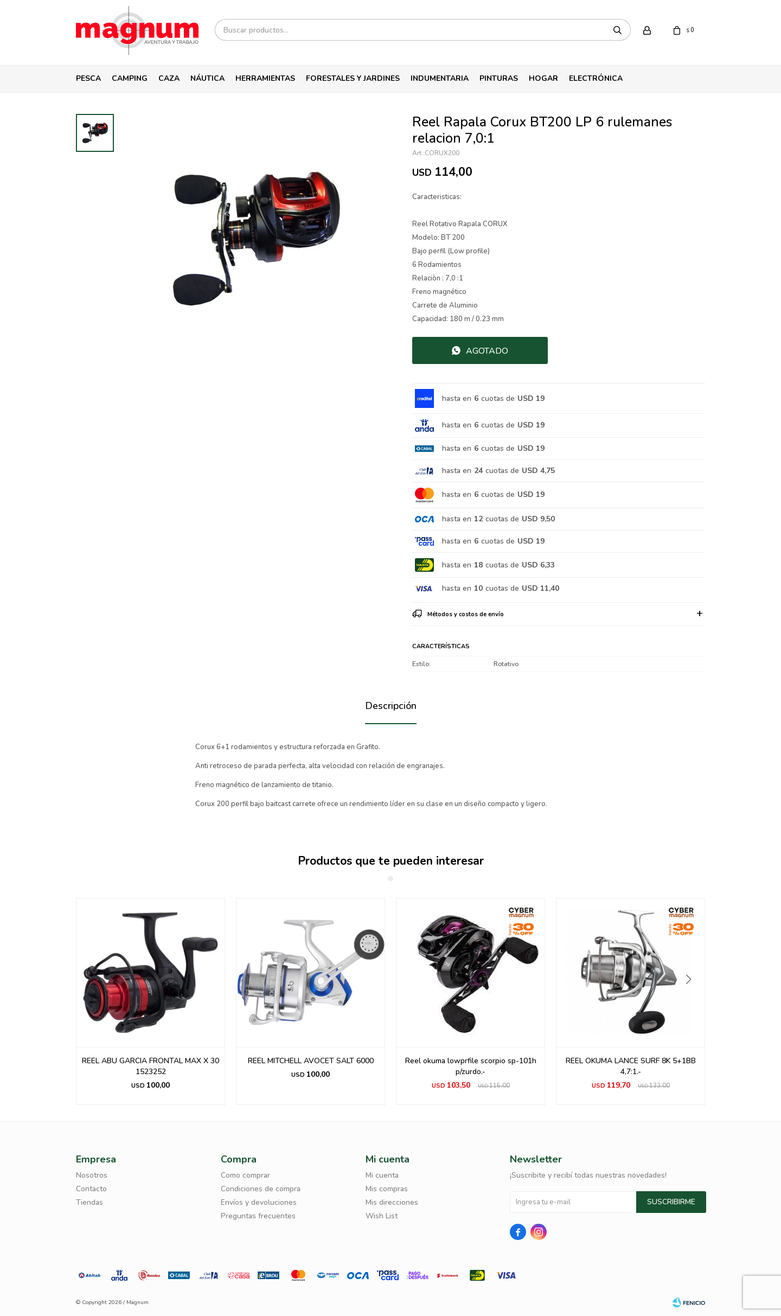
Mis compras (387, 1189)
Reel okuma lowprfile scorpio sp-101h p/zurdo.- (470, 1066)
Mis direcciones (392, 1202)
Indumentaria (440, 78)
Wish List (382, 1216)
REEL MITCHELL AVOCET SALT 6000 (311, 1061)
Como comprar (245, 1175)
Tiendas (89, 1202)
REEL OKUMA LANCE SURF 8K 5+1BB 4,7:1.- (631, 1066)
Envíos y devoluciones (259, 1202)
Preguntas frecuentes (258, 1216)
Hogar (543, 78)
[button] (692, 1001)
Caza (169, 78)
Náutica (207, 78)
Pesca (88, 78)
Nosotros (91, 1175)
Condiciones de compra (260, 1189)
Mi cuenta (382, 1175)
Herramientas (265, 78)
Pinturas (498, 78)
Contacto (91, 1189)
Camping (130, 78)
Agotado (487, 351)
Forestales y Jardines (353, 78)
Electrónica (596, 78)
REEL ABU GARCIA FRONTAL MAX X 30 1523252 (150, 1066)
